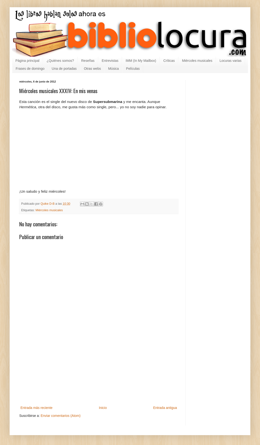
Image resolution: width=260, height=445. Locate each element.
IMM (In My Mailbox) (141, 61)
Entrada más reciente (36, 408)
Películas (133, 68)
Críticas (169, 61)
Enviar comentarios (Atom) (61, 416)
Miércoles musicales (197, 61)
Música (113, 68)
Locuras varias (230, 61)
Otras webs (92, 68)
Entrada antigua (165, 408)
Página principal (27, 61)
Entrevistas (110, 61)
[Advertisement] (99, 375)
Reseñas (87, 61)
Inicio (103, 408)
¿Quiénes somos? (60, 61)
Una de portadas (64, 68)
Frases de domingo (30, 68)
